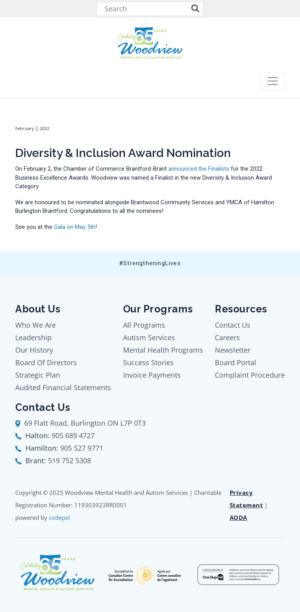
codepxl (59, 517)
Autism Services (149, 337)
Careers (227, 337)
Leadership (33, 337)
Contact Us (232, 325)
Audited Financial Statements (63, 387)
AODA (238, 517)
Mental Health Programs (163, 350)
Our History (34, 350)
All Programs (144, 325)
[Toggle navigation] (272, 81)
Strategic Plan (37, 375)
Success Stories (148, 362)
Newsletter (232, 350)
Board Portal (235, 362)
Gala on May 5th (74, 226)
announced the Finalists (198, 168)
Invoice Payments (152, 375)
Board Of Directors (46, 362)
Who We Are (35, 325)
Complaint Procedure (250, 375)
